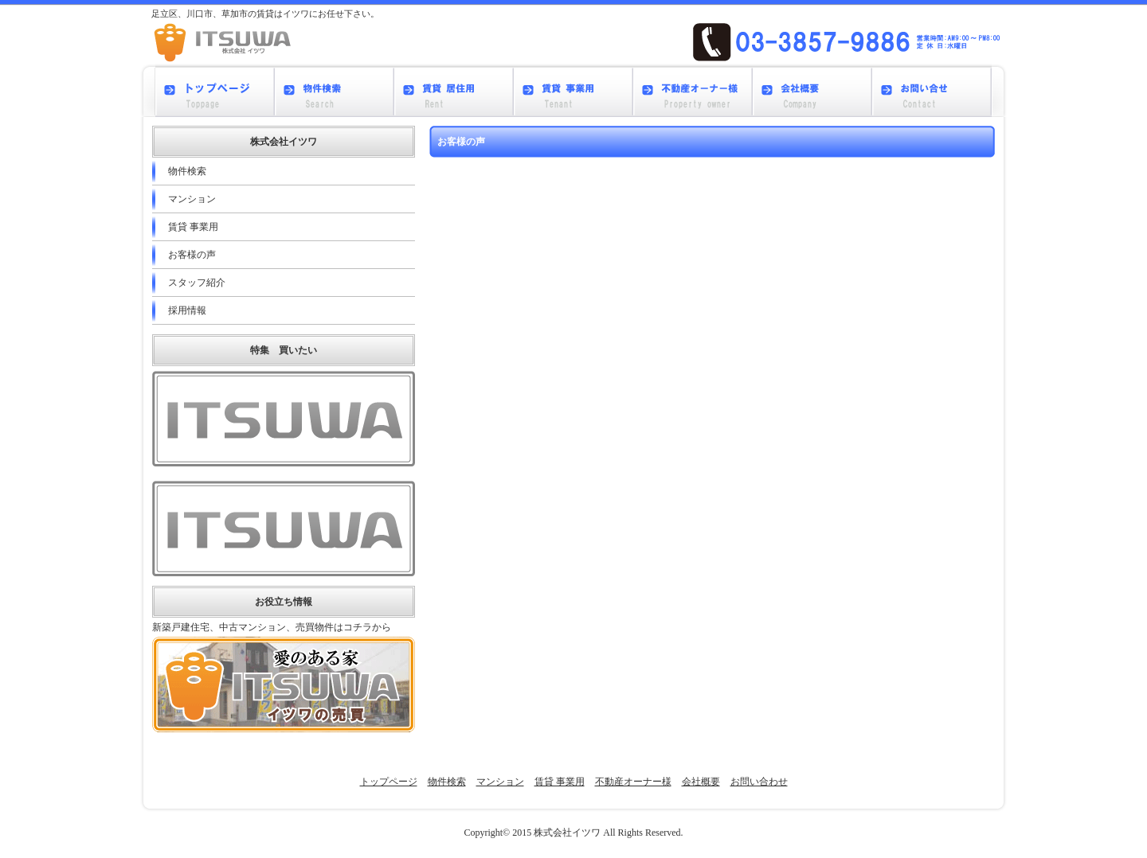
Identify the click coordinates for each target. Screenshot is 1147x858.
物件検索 (187, 171)
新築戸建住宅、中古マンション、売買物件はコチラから (271, 627)
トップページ (388, 781)
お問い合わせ (759, 781)
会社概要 (701, 781)
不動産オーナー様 (633, 781)
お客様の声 (192, 254)
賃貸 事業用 (193, 226)
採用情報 (187, 310)
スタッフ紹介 (196, 282)
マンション (192, 199)
